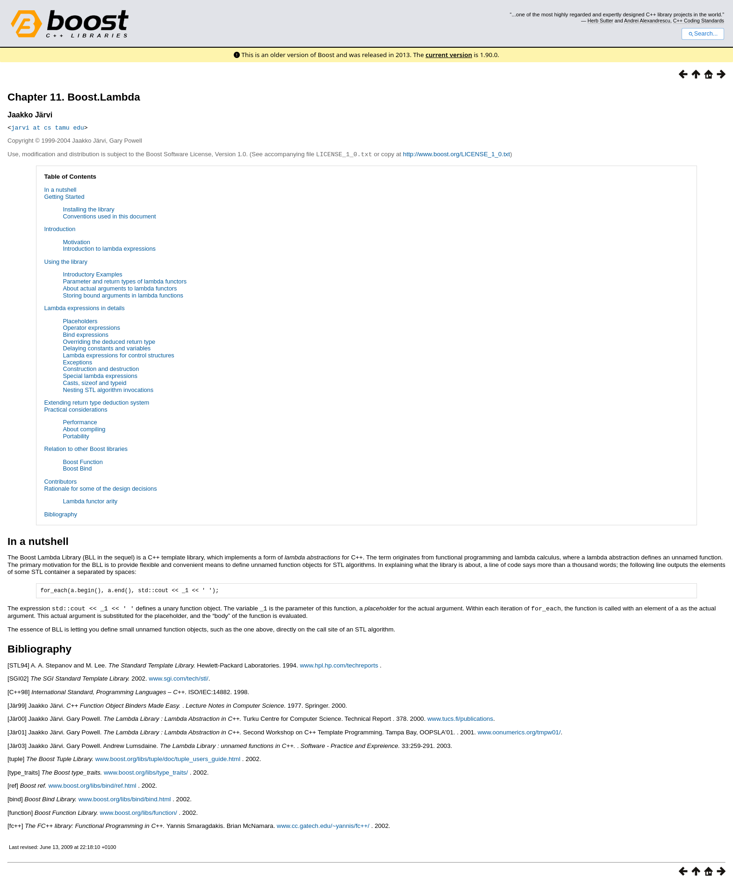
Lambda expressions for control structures (118, 354)
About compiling (84, 428)
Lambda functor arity (90, 500)
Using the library (65, 261)
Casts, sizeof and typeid (94, 382)
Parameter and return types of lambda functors (125, 280)
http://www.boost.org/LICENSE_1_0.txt (456, 154)
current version (448, 55)
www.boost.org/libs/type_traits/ (146, 772)
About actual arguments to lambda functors (120, 287)
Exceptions (77, 361)
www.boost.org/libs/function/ (138, 812)
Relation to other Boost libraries (86, 448)
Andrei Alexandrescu (647, 20)
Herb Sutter (600, 20)
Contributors (60, 481)
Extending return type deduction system (96, 402)
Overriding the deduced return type (109, 341)
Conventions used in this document (109, 215)
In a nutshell (60, 189)
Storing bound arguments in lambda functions (123, 294)
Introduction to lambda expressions (109, 248)
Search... (703, 33)
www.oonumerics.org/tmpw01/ (519, 732)
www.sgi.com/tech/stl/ (178, 678)
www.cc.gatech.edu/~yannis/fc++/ (323, 825)
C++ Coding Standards (698, 20)
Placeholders (80, 320)
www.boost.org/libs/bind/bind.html (125, 799)
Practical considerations (75, 409)
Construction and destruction (101, 368)
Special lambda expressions (100, 375)
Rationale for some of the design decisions (100, 488)
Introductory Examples (92, 273)
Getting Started (64, 196)
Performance (80, 421)
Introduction (59, 228)
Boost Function (82, 461)
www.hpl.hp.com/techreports (339, 665)
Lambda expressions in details (84, 307)
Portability (76, 435)
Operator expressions (91, 327)
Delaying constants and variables (107, 347)
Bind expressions (85, 334)
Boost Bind (77, 468)
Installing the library (88, 208)
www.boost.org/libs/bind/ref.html (92, 785)
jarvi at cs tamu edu (47, 127)
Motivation (76, 241)
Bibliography (60, 513)
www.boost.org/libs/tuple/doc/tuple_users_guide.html (167, 758)
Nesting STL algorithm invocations (108, 389)
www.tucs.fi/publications (460, 718)
